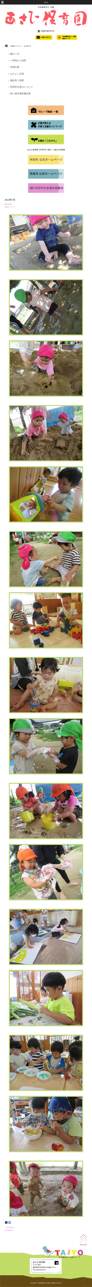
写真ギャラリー (10, 207)
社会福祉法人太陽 (43, 1283)
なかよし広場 (17, 73)
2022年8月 (8, 1230)
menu (46, 2)
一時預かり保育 (18, 60)
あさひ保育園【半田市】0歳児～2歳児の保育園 (46, 150)
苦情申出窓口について (21, 87)
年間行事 (14, 67)
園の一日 (14, 54)
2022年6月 (10, 1227)
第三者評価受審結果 (20, 93)
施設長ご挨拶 (17, 80)
